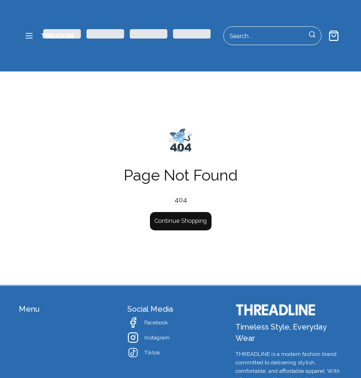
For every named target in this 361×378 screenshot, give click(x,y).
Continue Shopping (181, 220)
